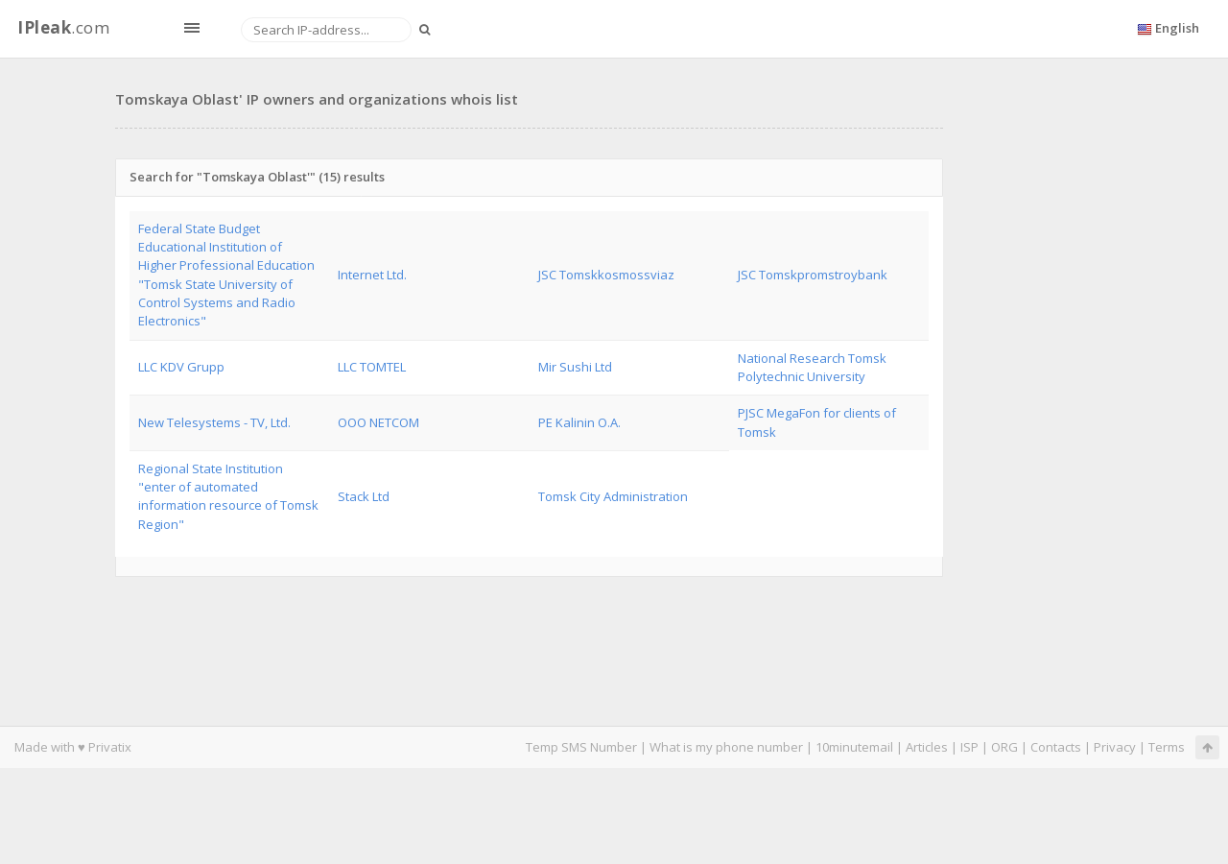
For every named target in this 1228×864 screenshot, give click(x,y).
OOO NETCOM (378, 422)
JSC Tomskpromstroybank (812, 274)
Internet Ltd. (372, 274)
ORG (1004, 747)
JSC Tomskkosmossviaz (606, 274)
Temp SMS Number (581, 747)
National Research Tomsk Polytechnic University (812, 367)
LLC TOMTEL (372, 366)
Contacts (1055, 747)
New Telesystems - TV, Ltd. (214, 422)
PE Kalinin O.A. (579, 422)
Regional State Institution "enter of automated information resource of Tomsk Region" (228, 496)
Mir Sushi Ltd (575, 366)
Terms (1166, 747)
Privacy (1115, 747)
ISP (969, 747)
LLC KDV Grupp (181, 366)
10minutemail (854, 747)
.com (63, 27)
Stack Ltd (364, 496)
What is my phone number (726, 747)
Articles (927, 747)
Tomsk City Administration (613, 496)
